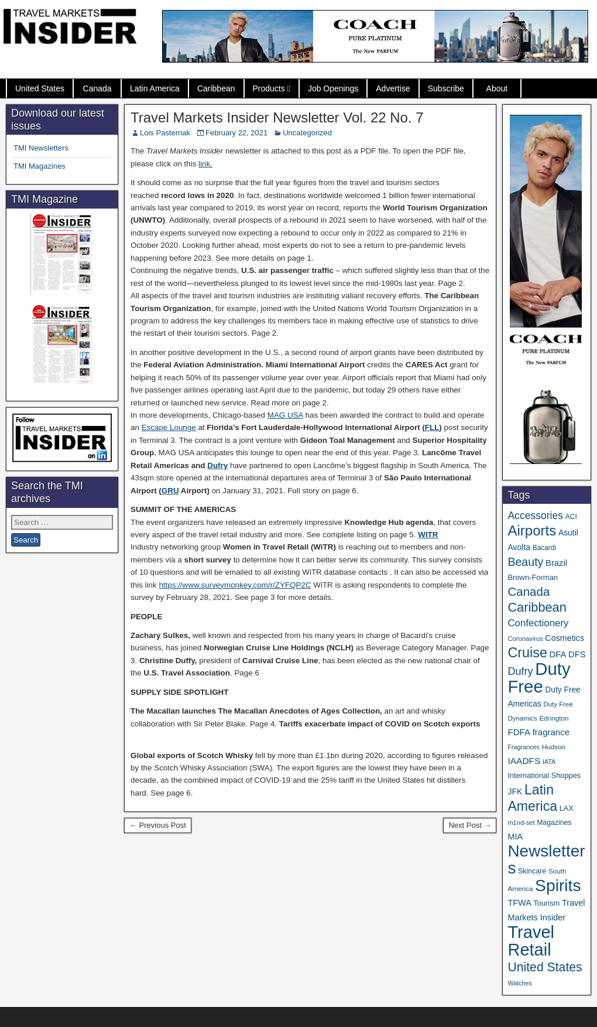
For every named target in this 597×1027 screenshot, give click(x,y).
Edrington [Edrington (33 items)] (553, 718)
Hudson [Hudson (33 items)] (553, 746)
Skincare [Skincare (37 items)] (532, 871)
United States (39, 88)
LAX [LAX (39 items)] (567, 808)
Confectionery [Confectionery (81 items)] (537, 623)
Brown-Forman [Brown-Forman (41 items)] (532, 577)
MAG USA (285, 415)
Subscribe (446, 88)
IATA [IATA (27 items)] (549, 761)
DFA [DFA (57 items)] (558, 654)
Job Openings (333, 88)
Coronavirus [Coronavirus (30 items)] (525, 638)
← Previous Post (157, 825)
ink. (206, 163)
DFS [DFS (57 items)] (577, 654)
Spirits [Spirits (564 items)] (558, 885)
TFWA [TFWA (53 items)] (519, 902)
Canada (97, 88)
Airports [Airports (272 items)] (531, 530)
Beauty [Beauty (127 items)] (525, 561)
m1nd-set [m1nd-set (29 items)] (520, 822)
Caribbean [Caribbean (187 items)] (536, 607)
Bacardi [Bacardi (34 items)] (544, 548)
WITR (428, 534)
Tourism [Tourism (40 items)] (546, 903)
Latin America (155, 88)
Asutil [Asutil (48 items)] (568, 532)
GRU (170, 490)
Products (269, 88)
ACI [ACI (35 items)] (571, 517)
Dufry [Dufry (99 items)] (520, 671)
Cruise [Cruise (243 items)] (527, 652)
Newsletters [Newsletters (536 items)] (546, 859)
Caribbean (216, 88)
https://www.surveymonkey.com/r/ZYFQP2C (235, 585)
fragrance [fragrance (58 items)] (551, 732)
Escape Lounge (169, 427)
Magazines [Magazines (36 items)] (554, 822)
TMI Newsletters (40, 148)
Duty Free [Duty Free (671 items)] (538, 677)
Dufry (217, 465)
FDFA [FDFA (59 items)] (518, 732)
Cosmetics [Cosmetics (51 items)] (564, 638)
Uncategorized (307, 132)
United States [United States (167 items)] (544, 967)
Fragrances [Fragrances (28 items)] (523, 746)
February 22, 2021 (236, 132)
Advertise (393, 88)
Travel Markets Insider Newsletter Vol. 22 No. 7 (277, 117)
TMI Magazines (39, 166)
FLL (432, 427)
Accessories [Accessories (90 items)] (535, 515)
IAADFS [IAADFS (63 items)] (523, 761)
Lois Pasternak (165, 132)
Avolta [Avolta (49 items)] (518, 547)
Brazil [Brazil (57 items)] (556, 563)
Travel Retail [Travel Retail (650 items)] (530, 941)
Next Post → (469, 825)
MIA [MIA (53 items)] (515, 836)
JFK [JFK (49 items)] (514, 791)
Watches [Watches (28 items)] (519, 983)
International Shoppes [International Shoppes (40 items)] (544, 775)
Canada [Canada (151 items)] (528, 591)
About (497, 88)
